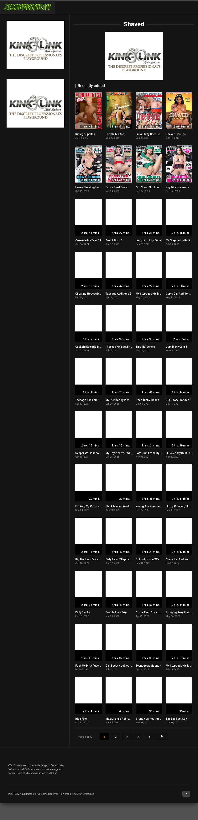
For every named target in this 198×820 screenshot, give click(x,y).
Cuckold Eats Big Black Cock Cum (96, 346)
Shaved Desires (176, 134)
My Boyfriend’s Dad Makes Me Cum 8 (129, 453)
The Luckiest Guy (176, 718)
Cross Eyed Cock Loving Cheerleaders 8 (161, 612)
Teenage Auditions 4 (148, 665)
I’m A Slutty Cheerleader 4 (152, 134)
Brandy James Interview (151, 718)
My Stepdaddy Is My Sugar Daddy (157, 293)
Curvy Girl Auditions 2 (179, 293)
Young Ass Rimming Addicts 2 (155, 506)
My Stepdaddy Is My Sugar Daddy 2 (128, 400)
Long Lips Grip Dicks (148, 240)
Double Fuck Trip (116, 612)
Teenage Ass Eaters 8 (88, 400)
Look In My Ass (115, 134)
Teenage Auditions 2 (118, 293)
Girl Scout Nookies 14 (149, 187)
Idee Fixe (81, 718)
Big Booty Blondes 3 (178, 400)
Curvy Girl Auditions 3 (179, 559)
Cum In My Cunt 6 (176, 346)
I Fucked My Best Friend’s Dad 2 (125, 346)
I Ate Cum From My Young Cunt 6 (156, 453)
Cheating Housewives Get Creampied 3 (99, 293)
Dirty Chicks (82, 612)
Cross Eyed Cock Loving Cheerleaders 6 (131, 187)
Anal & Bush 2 (114, 240)
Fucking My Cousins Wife (91, 506)
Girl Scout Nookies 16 (119, 665)
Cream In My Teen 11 (88, 240)
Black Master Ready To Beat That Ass (129, 506)
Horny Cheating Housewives (93, 187)
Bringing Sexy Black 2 (179, 612)
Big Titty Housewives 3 (180, 187)
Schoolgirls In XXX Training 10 (155, 559)
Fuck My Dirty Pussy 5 (88, 665)
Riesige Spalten (85, 134)
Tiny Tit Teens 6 (145, 346)
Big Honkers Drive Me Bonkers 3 (95, 559)
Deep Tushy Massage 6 (150, 400)
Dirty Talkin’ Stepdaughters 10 (124, 559)
